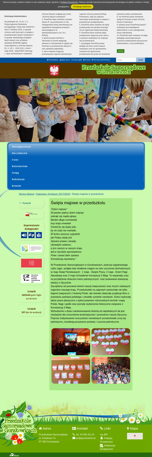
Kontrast (86, 60)
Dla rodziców (19, 153)
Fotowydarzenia (21, 146)
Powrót (27, 202)
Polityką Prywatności (69, 2)
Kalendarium (19, 166)
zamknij (120, 51)
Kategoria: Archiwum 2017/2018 (53, 194)
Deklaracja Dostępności (107, 447)
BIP (104, 434)
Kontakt (16, 185)
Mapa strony (65, 60)
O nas (15, 159)
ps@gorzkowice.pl (84, 438)
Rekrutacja (18, 179)
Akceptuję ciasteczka (82, 6)
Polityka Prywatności (106, 440)
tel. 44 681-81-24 (83, 434)
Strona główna (52, 60)
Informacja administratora (101, 60)
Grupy (15, 172)
